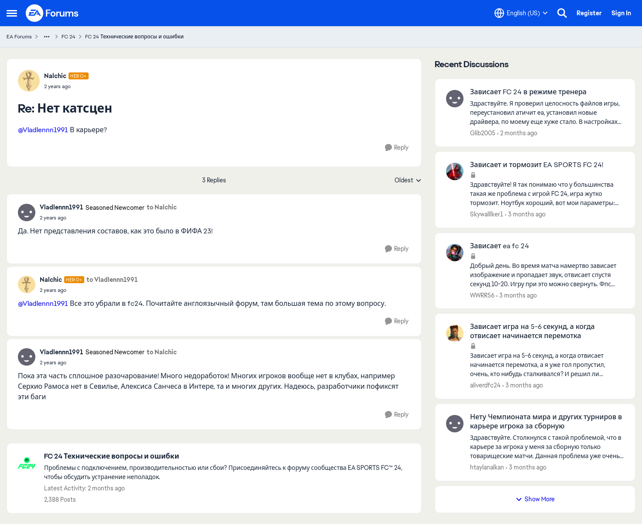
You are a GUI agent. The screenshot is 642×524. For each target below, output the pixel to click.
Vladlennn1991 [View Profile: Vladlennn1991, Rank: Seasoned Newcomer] (61, 207)
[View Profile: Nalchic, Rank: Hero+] (29, 81)
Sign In (621, 13)
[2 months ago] (517, 133)
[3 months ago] (525, 214)
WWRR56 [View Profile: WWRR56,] (482, 295)
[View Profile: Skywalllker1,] (454, 171)
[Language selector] (521, 13)
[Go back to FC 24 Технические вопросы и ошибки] (228, 456)
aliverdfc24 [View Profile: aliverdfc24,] (485, 385)
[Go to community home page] (52, 13)
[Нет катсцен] (66, 86)
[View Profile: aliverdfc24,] (454, 333)
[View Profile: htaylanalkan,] (454, 423)
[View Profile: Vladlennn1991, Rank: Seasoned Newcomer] (26, 212)
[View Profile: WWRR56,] (454, 252)
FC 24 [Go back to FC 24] (69, 36)
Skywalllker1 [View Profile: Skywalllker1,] (486, 214)
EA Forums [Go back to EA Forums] (19, 36)
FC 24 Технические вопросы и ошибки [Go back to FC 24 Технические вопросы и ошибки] (134, 36)
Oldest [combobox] (408, 180)
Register (589, 13)
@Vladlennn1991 (43, 129)
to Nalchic (162, 207)
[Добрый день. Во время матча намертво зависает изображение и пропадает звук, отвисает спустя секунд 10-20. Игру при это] (547, 274)
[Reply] (396, 148)
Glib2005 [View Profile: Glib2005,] (482, 133)
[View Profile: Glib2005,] (454, 98)
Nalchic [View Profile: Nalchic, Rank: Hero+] (55, 76)
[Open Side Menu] (11, 13)
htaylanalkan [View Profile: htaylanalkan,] (487, 467)
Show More (535, 499)
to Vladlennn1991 (112, 280)
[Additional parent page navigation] (46, 37)
